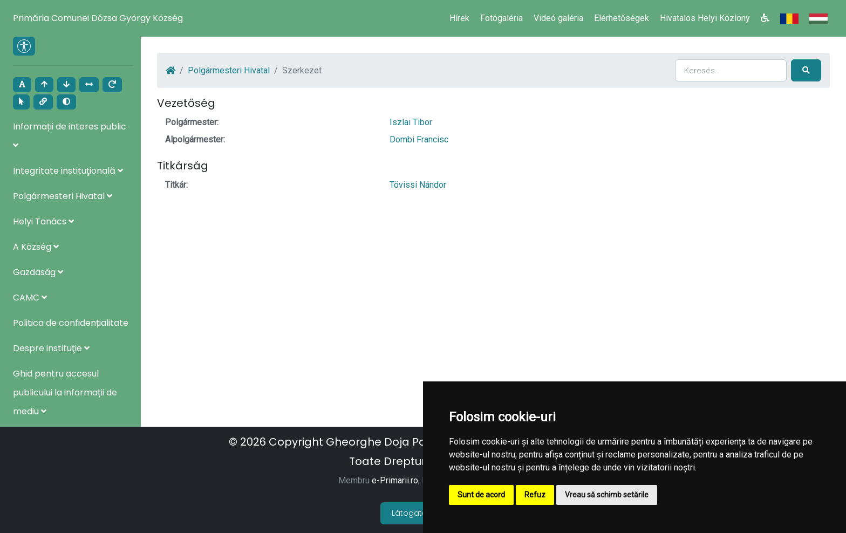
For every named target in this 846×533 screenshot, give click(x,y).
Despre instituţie (51, 348)
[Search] (731, 70)
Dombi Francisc (419, 139)
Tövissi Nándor (418, 185)
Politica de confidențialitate (70, 323)
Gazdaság (38, 272)
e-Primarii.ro (395, 480)
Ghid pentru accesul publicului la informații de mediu (65, 392)
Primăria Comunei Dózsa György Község (98, 18)
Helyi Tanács (43, 221)
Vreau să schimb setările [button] (607, 494)
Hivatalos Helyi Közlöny (705, 18)
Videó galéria (558, 18)
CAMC (30, 297)
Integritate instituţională (68, 171)
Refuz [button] (534, 494)
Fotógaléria (501, 18)
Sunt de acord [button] (481, 494)
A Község (36, 247)
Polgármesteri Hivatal (62, 196)
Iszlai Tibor (411, 122)
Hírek (459, 18)
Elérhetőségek (621, 18)
